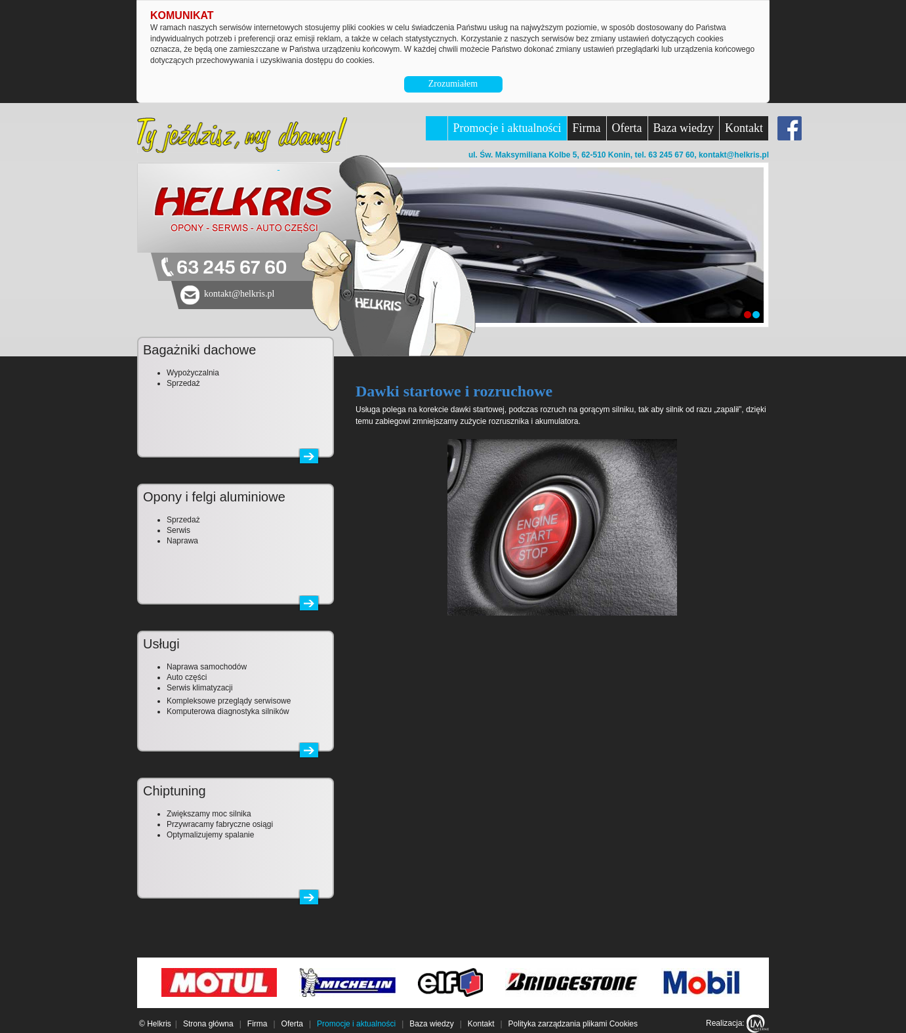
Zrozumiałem (453, 84)
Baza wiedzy (683, 128)
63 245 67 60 (231, 268)
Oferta (627, 128)
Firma (587, 128)
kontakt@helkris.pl (734, 154)
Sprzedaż (183, 383)
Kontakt (744, 128)
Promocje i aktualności (507, 128)
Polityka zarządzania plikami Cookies (573, 1023)
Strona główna (208, 1023)
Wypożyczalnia (193, 372)
